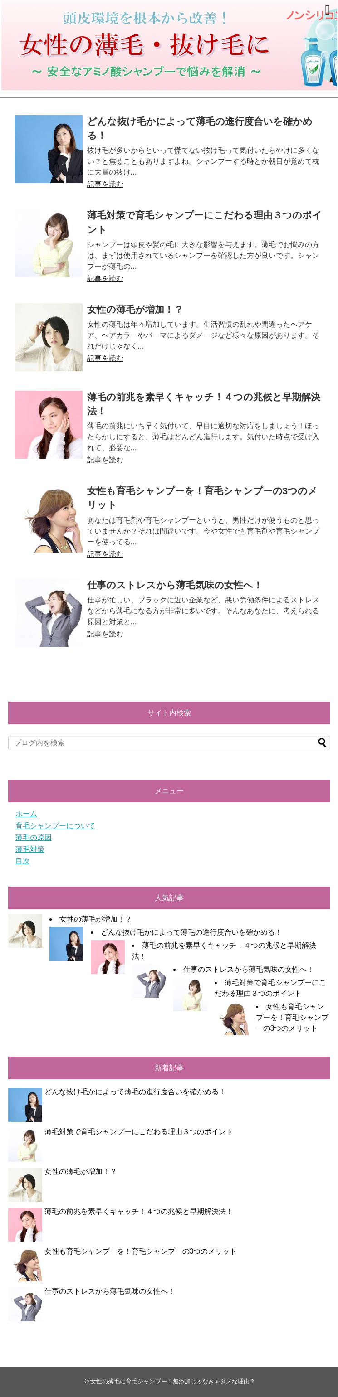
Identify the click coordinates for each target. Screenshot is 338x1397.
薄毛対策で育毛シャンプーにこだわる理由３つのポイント (138, 1131)
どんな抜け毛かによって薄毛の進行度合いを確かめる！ (191, 932)
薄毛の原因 (33, 837)
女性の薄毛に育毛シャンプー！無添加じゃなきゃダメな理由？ (172, 1381)
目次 (22, 861)
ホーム (26, 814)
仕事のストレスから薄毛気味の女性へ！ (175, 585)
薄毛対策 (29, 849)
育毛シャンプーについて (55, 825)
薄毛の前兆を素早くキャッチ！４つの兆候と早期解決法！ (138, 1211)
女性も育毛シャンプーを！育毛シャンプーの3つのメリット (292, 1017)
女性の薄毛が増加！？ (135, 309)
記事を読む (105, 184)
